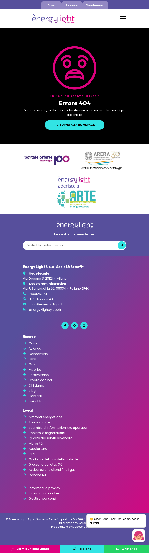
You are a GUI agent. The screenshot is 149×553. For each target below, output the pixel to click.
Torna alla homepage (76, 125)
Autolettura (38, 448)
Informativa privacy (44, 488)
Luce (32, 359)
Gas (32, 364)
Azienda (72, 5)
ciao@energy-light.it (46, 304)
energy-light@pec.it (45, 309)
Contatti (35, 396)
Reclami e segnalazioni (47, 433)
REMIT (33, 454)
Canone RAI (38, 475)
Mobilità (35, 369)
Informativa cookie (44, 493)
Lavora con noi (40, 380)
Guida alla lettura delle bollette (53, 459)
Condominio (95, 5)
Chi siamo (36, 385)
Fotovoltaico (39, 375)
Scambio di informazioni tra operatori (58, 427)
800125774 (38, 294)
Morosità (36, 443)
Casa (51, 5)
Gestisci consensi (42, 498)
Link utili (35, 401)
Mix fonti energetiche (45, 417)
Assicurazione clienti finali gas (52, 469)
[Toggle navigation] (123, 18)
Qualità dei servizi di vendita (50, 438)
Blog (32, 390)
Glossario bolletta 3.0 (45, 464)
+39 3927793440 (42, 299)
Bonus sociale (39, 422)
